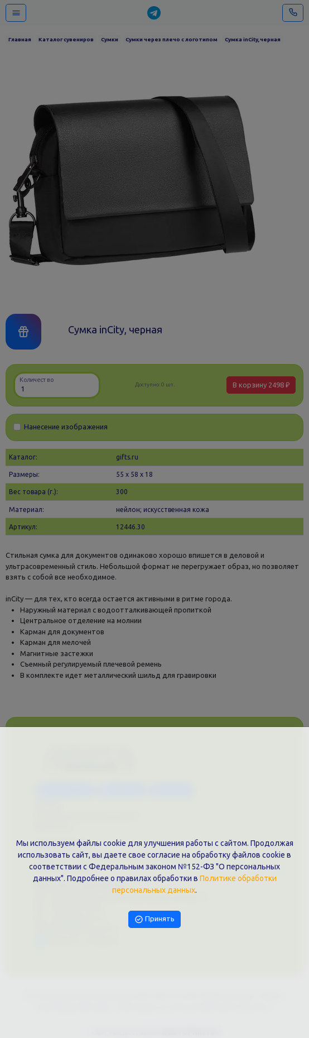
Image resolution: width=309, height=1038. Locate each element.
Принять (154, 918)
